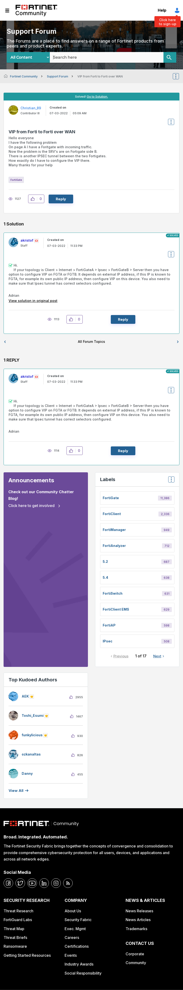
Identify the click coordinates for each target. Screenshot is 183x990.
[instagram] (56, 883)
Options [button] (170, 122)
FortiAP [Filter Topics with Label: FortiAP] (109, 625)
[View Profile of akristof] (26, 240)
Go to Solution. (97, 96)
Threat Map (14, 928)
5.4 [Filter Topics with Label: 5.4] (105, 577)
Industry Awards (79, 964)
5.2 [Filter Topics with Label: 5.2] (105, 562)
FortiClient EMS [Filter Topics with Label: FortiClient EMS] (116, 609)
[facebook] (8, 883)
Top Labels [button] (170, 481)
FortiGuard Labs (18, 919)
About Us (73, 911)
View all (16, 790)
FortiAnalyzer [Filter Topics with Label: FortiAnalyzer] (114, 546)
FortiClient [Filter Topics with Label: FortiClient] (112, 514)
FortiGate (16, 179)
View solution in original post (33, 301)
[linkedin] (44, 883)
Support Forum (57, 76)
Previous (120, 656)
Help (162, 10)
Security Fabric (78, 919)
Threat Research (18, 911)
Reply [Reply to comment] (123, 319)
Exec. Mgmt (75, 928)
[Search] (169, 57)
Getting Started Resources (27, 955)
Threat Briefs (15, 937)
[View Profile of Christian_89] (30, 108)
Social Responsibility (83, 973)
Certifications (77, 946)
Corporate (135, 954)
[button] (34, 199)
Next (157, 656)
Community (136, 962)
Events (71, 955)
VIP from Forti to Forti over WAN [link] (100, 76)
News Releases (139, 911)
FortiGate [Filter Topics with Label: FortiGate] (111, 498)
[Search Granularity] (28, 57)
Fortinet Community (36, 10)
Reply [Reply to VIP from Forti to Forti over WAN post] (61, 199)
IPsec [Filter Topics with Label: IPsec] (107, 641)
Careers (72, 937)
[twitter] (20, 883)
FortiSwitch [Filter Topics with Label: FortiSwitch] (112, 593)
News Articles (138, 919)
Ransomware (15, 946)
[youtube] (32, 883)
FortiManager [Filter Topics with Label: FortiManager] (114, 530)
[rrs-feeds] (68, 883)
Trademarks (136, 928)
